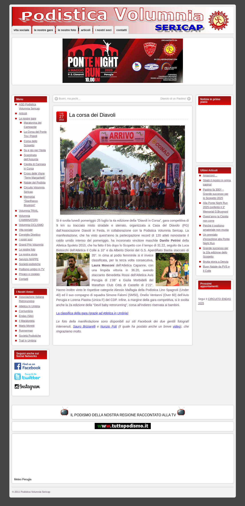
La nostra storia (28, 254)
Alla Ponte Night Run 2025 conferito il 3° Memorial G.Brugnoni (215, 207)
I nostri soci (103, 30)
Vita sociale (21, 30)
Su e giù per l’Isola (35, 150)
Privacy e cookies (29, 274)
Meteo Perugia (22, 479)
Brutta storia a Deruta (215, 261)
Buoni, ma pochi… (70, 98)
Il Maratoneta (27, 320)
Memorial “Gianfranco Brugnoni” (31, 201)
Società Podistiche (30, 335)
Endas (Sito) (26, 316)
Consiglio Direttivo (30, 234)
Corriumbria (26, 311)
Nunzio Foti (108, 326)
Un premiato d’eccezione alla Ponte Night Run (216, 239)
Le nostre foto (67, 30)
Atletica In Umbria (29, 306)
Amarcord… (210, 175)
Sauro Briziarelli (84, 326)
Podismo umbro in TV (32, 269)
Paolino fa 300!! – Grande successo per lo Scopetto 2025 (215, 194)
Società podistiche (30, 264)
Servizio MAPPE (29, 259)
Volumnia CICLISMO (31, 225)
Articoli (85, 30)
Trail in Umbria (27, 340)
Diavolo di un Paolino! (173, 98)
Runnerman (26, 330)
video (176, 326)
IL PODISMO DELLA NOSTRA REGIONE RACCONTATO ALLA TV (123, 415)
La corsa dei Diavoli (92, 115)
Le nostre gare (43, 30)
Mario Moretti (27, 325)
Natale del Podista (34, 182)
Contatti (121, 30)
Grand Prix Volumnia (31, 244)
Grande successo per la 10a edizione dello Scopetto (215, 252)
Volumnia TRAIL (28, 210)
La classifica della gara (92, 313)
